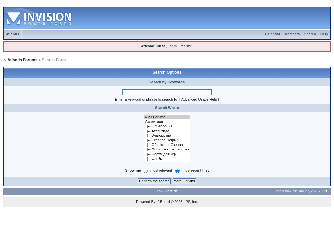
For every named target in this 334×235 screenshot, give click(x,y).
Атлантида (166, 121)
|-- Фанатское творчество (166, 149)
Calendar (273, 34)
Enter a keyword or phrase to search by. (146, 99)
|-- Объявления (166, 126)
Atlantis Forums (22, 60)
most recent (195, 170)
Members (292, 34)
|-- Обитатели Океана (166, 145)
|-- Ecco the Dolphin (166, 140)
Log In (172, 46)
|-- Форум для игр (166, 154)
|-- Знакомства (166, 135)
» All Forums (166, 117)
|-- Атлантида (166, 131)
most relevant (161, 170)
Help (324, 34)
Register (185, 46)
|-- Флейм (166, 159)
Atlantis (12, 34)
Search (310, 34)
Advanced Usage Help (199, 99)
